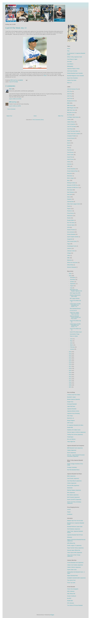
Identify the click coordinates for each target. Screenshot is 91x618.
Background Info (71, 100)
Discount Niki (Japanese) (73, 485)
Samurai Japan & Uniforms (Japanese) (76, 432)
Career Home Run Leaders (73, 133)
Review (69, 218)
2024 (70, 351)
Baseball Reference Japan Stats (74, 526)
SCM (68, 227)
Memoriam (69, 175)
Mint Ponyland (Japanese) (73, 497)
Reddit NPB (70, 427)
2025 (70, 275)
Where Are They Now (72, 262)
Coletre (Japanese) (71, 483)
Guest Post (69, 157)
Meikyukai (69, 537)
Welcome (69, 260)
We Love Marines (71, 439)
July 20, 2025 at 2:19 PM (15, 106)
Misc (68, 180)
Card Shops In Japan (72, 59)
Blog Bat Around (71, 112)
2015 (70, 370)
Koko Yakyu (70, 415)
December (72, 277)
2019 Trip (69, 93)
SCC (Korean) (70, 603)
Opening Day (70, 201)
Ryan (45, 75)
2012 (70, 376)
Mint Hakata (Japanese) (73, 494)
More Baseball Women (75, 308)
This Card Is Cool (71, 580)
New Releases (70, 192)
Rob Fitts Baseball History (73, 469)
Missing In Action (71, 182)
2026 (70, 273)
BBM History (70, 105)
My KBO (69, 598)
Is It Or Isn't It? (73, 310)
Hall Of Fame (70, 159)
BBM (68, 103)
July (71, 287)
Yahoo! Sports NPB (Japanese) (74, 552)
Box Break (69, 114)
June (71, 338)
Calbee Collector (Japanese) (74, 567)
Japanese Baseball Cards (29, 9)
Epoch (68, 143)
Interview (69, 164)
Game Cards (70, 154)
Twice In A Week (74, 336)
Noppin (69, 511)
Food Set (69, 150)
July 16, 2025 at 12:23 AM (15, 98)
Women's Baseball (71, 267)
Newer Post (9, 115)
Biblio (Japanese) (71, 476)
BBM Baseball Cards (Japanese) (75, 448)
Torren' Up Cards (71, 582)
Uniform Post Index (71, 80)
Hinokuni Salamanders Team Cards (75, 295)
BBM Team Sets (71, 110)
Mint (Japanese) (71, 492)
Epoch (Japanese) (71, 452)
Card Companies (71, 124)
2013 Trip (69, 91)
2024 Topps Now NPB (75, 293)
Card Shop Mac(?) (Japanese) (74, 480)
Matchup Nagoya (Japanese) (74, 490)
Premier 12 (69, 210)
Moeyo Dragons (71, 420)
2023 (70, 353)
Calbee (69, 119)
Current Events (70, 138)
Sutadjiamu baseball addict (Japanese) (76, 577)
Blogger (52, 614)
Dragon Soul (70, 401)
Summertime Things (74, 334)
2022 (70, 356)
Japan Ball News (71, 406)
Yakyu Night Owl (71, 441)
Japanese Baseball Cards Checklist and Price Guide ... (75, 317)
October (72, 281)
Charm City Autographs (72, 589)
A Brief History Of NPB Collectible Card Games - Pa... (75, 305)
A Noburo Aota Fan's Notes (73, 394)
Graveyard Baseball (72, 404)
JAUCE (69, 509)
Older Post (60, 115)
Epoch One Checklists (72, 78)
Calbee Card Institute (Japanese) (75, 565)
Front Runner (70, 152)
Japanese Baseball (71, 408)
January (72, 349)
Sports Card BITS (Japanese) (74, 499)
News (68, 196)
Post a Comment (11, 109)
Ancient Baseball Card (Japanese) (75, 562)
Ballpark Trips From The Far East (75, 520)
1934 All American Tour (72, 89)
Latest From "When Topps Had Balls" (74, 313)
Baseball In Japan (71, 397)
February (72, 347)
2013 (70, 374)
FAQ (68, 50)
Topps (68, 243)
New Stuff (69, 194)
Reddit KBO (70, 600)
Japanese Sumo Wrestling (73, 413)
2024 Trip (69, 96)
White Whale (70, 264)
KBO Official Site (71, 593)
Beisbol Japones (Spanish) (73, 399)
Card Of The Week (13, 81)
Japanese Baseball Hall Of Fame (75, 534)
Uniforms (69, 248)
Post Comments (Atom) (38, 119)
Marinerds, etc (70, 418)
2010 (70, 380)
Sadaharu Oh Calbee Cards (73, 429)
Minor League (70, 178)
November (72, 279)
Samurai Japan (70, 225)
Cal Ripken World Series (73, 117)
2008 (70, 385)
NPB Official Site (71, 543)
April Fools (69, 98)
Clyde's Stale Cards (72, 569)
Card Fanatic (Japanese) (73, 478)
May (71, 340)
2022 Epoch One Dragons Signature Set (76, 290)
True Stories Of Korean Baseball (75, 605)
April (71, 343)
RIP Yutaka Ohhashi (74, 298)
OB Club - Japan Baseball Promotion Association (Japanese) (76, 455)
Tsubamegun (70, 436)
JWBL (68, 166)
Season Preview (71, 229)
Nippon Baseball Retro (72, 575)
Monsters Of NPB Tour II (73, 187)
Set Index (69, 61)
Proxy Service (70, 213)
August (72, 285)
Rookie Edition (70, 220)
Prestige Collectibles (72, 467)
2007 (70, 387)
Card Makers (70, 64)
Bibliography (70, 66)
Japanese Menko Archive (73, 411)
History (69, 161)
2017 (70, 366)
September (73, 283)
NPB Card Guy (12, 102)
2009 (70, 383)
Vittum (68, 255)
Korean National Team (72, 171)
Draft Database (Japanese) (73, 529)
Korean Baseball (71, 168)
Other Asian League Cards (73, 204)
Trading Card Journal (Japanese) (75, 434)
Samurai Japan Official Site (73, 550)
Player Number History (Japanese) (75, 547)
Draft (68, 140)
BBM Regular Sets (71, 107)
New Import (70, 189)
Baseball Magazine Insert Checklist (75, 75)
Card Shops (70, 129)
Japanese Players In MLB (73, 68)
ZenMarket (69, 514)
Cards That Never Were (72, 131)
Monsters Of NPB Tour (72, 185)
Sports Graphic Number (72, 236)
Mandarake (70, 487)
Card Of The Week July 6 (76, 332)
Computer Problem (71, 135)
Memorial (69, 173)
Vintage (69, 253)
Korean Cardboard (71, 596)
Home (35, 115)
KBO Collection (70, 591)
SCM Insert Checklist (72, 71)
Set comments (70, 232)
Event (68, 145)
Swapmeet (69, 239)
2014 (70, 372)
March (71, 345)
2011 (70, 378)
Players (69, 208)
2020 (70, 360)
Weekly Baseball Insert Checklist (75, 73)
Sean (10, 88)
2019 (70, 362)
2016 (70, 368)
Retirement (69, 215)
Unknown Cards (71, 250)
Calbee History (70, 121)
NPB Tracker (70, 422)
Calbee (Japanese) (71, 450)
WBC (68, 257)
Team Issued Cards (71, 241)
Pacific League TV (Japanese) (74, 545)
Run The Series (71, 222)
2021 (70, 358)
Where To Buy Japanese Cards (74, 56)
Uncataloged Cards (71, 246)
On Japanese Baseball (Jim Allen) (75, 425)
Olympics (69, 199)
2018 (70, 364)
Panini (68, 206)
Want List (69, 82)
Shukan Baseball (71, 234)
